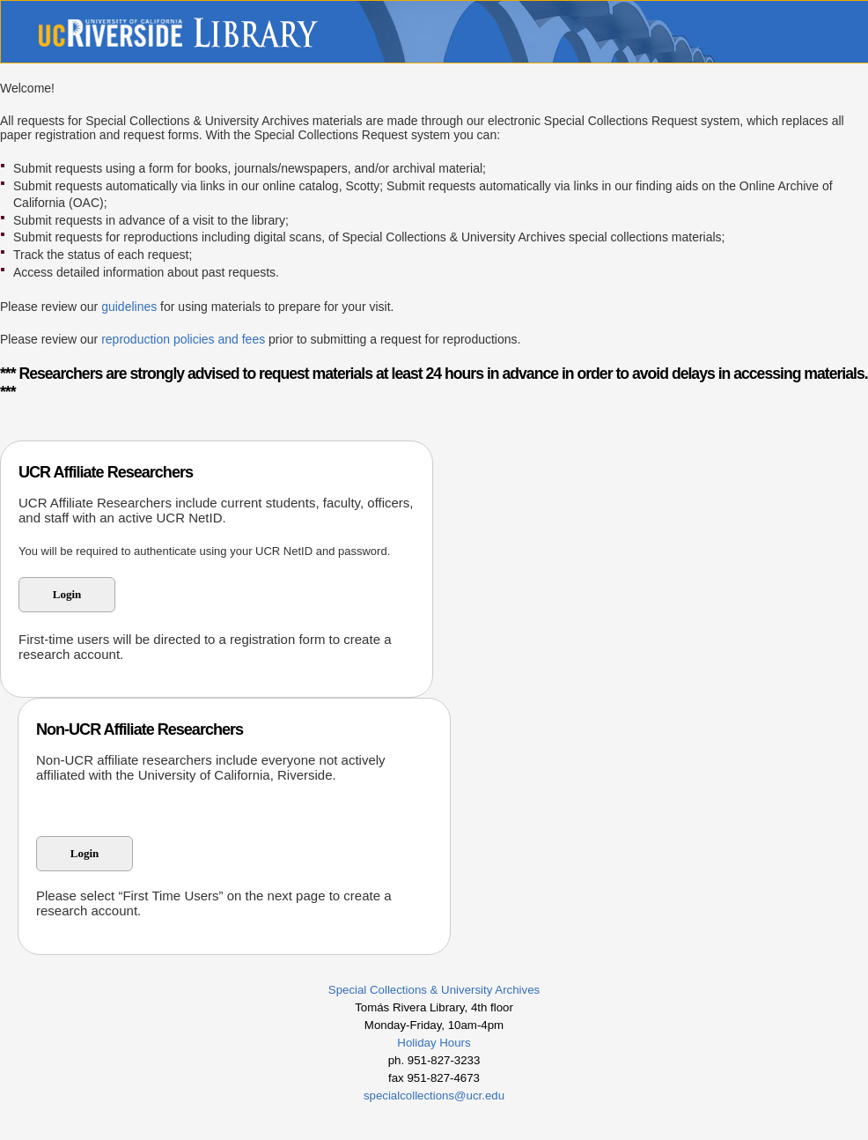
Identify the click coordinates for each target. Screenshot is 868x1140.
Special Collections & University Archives (434, 989)
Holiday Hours (433, 1042)
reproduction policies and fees (183, 339)
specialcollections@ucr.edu (434, 1095)
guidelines (129, 307)
